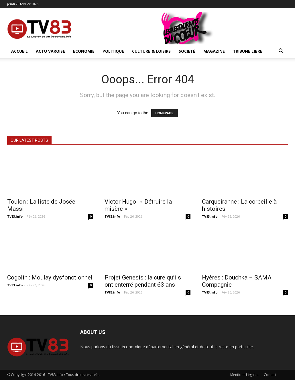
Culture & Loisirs (151, 51)
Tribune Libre (247, 51)
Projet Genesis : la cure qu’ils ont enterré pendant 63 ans (143, 281)
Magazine (214, 51)
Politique (113, 51)
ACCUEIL (19, 51)
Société (187, 51)
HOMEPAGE (165, 113)
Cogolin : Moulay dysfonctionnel (50, 277)
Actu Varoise (50, 51)
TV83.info (15, 216)
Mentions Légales (244, 374)
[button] (281, 51)
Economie (84, 51)
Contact (270, 374)
